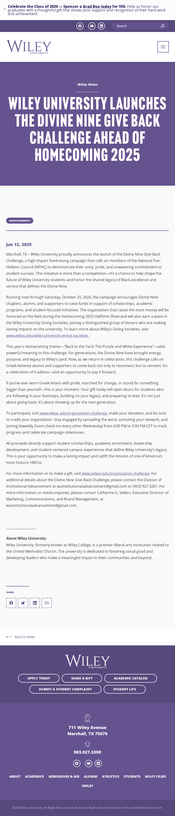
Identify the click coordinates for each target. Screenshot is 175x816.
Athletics (110, 776)
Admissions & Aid (64, 776)
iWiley (87, 786)
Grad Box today (97, 6)
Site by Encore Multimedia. (87, 807)
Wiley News (87, 84)
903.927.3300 (87, 752)
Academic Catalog (130, 678)
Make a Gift (82, 678)
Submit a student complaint (65, 689)
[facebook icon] (80, 26)
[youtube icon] (91, 26)
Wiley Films (155, 776)
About (15, 776)
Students (132, 776)
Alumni (91, 776)
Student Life (124, 689)
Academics (34, 776)
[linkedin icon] (101, 26)
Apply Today (39, 678)
